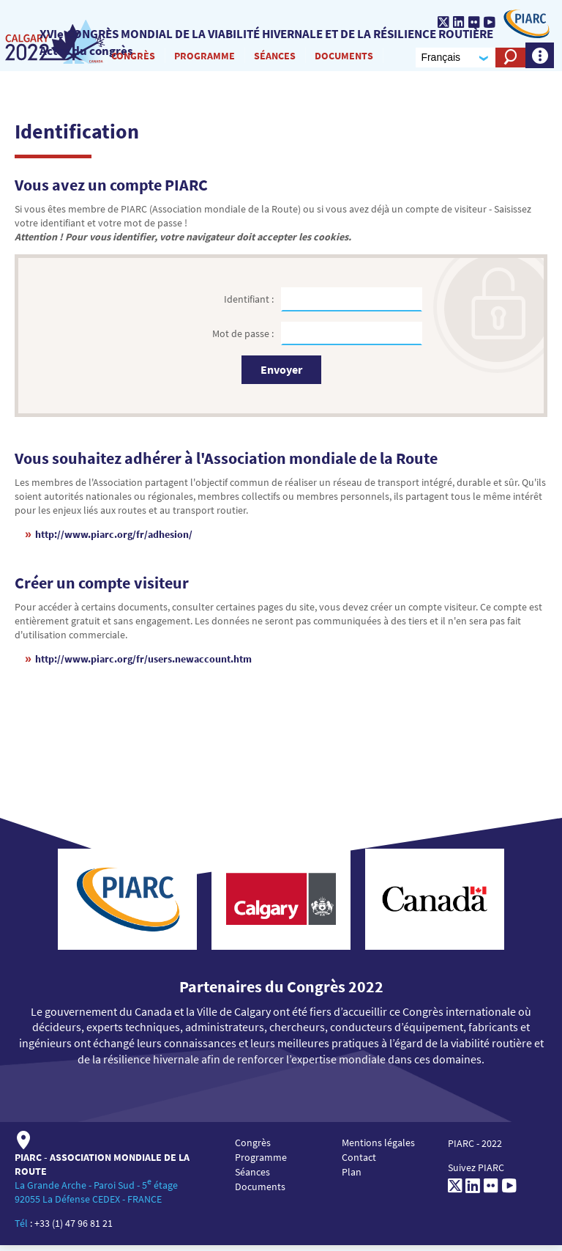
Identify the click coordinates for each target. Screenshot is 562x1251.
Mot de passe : (244, 339)
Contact (359, 1163)
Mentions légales (378, 1149)
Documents (341, 57)
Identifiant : (250, 304)
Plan (351, 1178)
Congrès (130, 57)
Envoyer (281, 376)
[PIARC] (523, 23)
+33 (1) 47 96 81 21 (73, 1229)
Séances (272, 57)
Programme (201, 57)
